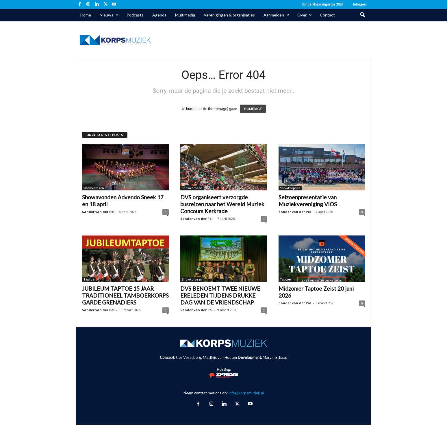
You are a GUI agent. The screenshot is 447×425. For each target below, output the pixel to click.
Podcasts (135, 14)
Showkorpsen (94, 188)
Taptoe (89, 279)
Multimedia (185, 14)
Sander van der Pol (98, 211)
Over (304, 15)
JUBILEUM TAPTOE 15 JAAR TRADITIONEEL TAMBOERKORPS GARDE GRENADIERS (125, 295)
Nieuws (109, 15)
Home (85, 14)
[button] (362, 15)
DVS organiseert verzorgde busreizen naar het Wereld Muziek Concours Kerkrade (222, 204)
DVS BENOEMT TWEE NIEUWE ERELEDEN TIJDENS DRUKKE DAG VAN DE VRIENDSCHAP (220, 295)
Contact (327, 14)
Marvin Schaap (275, 357)
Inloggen (359, 4)
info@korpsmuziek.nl (246, 393)
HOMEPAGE (252, 109)
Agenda (159, 14)
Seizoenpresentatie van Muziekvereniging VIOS (308, 200)
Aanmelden (276, 15)
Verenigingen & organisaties (229, 14)
